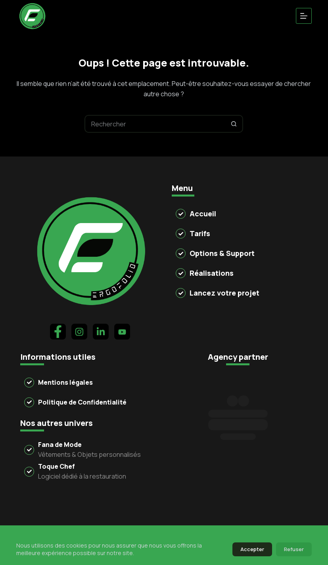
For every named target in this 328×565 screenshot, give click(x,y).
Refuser (294, 549)
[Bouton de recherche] (234, 124)
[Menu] (304, 16)
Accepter (252, 549)
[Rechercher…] (154, 124)
